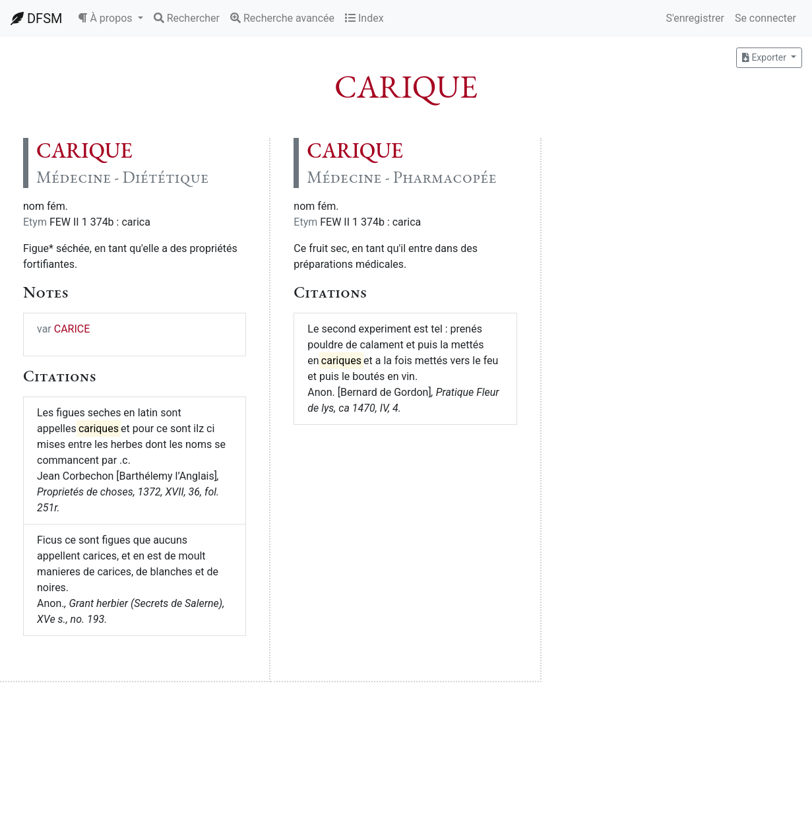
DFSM (36, 18)
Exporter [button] (765, 57)
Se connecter (765, 18)
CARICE (72, 329)
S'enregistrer (695, 18)
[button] (110, 18)
